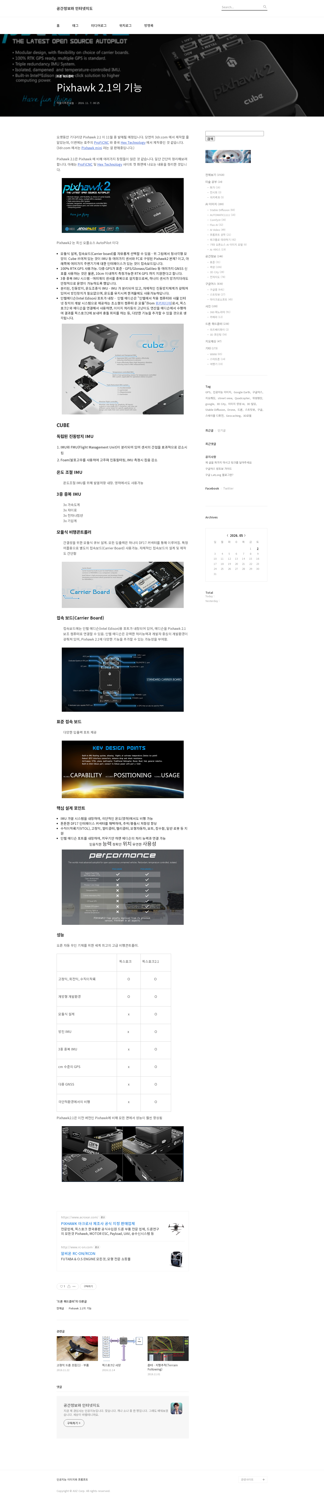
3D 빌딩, (252, 404)
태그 (75, 25)
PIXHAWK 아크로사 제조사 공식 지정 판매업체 (98, 1223)
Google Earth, (242, 392)
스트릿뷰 (217, 294)
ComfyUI (218, 220)
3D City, (221, 404)
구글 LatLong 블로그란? (219, 475)
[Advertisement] (236, 674)
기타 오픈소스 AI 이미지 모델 (228, 245)
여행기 (216, 364)
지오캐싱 (213, 341)
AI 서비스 (218, 249)
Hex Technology (133, 142)
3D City (217, 272)
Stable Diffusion (222, 210)
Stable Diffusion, (215, 410)
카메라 (216, 317)
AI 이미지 (214, 204)
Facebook (212, 488)
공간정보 (214, 256)
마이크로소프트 (221, 299)
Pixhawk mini (91, 147)
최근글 (209, 430)
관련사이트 (247, 1479)
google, (210, 404)
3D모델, (247, 416)
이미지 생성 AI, (236, 404)
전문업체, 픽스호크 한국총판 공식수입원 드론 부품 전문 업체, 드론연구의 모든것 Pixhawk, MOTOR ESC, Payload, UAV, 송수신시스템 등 (110, 1231)
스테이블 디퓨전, (214, 416)
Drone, (232, 410)
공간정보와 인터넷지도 (75, 8)
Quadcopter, (243, 398)
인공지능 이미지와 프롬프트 (72, 1479)
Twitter (228, 488)
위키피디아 (163, 303)
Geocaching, (234, 416)
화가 (215, 187)
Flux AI (216, 225)
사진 (211, 306)
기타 (211, 348)
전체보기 (214, 175)
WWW (216, 354)
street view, (225, 398)
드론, (240, 410)
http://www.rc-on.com (77, 1247)
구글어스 (214, 284)
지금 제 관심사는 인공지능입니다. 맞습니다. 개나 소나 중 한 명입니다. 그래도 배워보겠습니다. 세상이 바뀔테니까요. (116, 1413)
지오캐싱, (210, 398)
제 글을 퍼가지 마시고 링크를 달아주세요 (228, 462)
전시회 (215, 192)
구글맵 (217, 289)
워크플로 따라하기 (223, 240)
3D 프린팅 (218, 334)
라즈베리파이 (219, 330)
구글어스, (258, 392)
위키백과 (217, 197)
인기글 (222, 430)
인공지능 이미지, (222, 392)
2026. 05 (236, 535)
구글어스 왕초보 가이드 (218, 469)
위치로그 (125, 25)
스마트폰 (217, 359)
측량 (216, 267)
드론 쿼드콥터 (217, 324)
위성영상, (257, 398)
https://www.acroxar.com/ (79, 1217)
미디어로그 (99, 25)
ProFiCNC (101, 142)
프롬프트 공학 (220, 235)
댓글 (59, 1387)
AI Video (217, 230)
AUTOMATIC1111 (222, 215)
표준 (215, 262)
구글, (260, 410)
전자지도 (217, 277)
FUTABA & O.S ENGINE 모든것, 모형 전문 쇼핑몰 (96, 1258)
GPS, (208, 392)
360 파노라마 (220, 312)
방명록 (149, 25)
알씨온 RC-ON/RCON (78, 1253)
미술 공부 (213, 182)
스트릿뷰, (250, 410)
